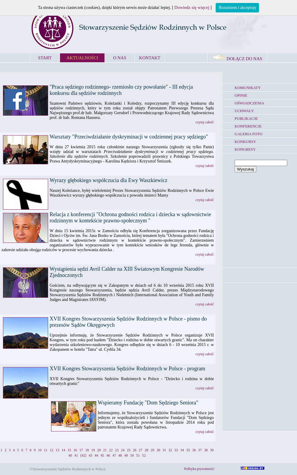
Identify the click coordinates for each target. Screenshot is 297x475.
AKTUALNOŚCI (82, 57)
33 (176, 450)
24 (122, 450)
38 (206, 450)
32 (170, 450)
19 (93, 450)
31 (164, 450)
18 (87, 450)
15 (69, 450)
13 (57, 450)
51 (138, 455)
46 (108, 455)
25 (128, 450)
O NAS (120, 57)
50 (132, 455)
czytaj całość (204, 122)
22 (111, 450)
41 (76, 455)
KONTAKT (149, 57)
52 (144, 455)
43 (90, 455)
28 (146, 450)
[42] (83, 455)
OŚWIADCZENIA (249, 103)
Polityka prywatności (199, 469)
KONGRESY (245, 149)
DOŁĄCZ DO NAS (237, 58)
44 (96, 455)
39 (212, 450)
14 (63, 450)
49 (126, 455)
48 (120, 455)
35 (188, 450)
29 (152, 450)
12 (51, 450)
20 (99, 450)
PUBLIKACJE (246, 118)
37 (200, 450)
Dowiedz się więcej (191, 7)
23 (117, 450)
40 (70, 455)
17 (81, 450)
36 (194, 450)
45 (102, 455)
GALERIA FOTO (248, 134)
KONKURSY (245, 141)
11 (46, 450)
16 (75, 450)
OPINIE (241, 95)
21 (105, 450)
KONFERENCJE (248, 126)
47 (114, 455)
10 (40, 450)
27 (140, 450)
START (44, 57)
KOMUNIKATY (248, 87)
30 (158, 450)
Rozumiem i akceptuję (237, 7)
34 (182, 450)
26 (134, 450)
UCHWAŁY (244, 111)
